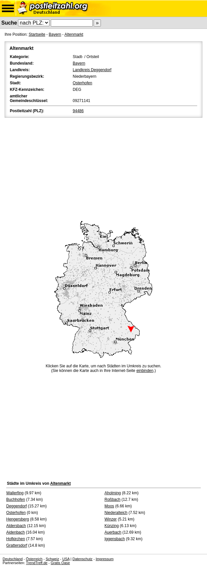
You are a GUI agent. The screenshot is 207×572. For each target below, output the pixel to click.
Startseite (36, 34)
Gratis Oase (60, 563)
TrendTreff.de (36, 563)
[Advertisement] (103, 168)
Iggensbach (114, 539)
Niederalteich (115, 512)
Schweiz (52, 559)
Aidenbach (15, 532)
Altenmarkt (74, 34)
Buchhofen (15, 499)
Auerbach (112, 532)
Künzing (111, 525)
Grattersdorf (16, 545)
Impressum (104, 559)
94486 (78, 111)
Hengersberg (17, 519)
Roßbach (112, 499)
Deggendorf (16, 506)
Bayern (55, 34)
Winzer (110, 519)
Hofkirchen (15, 539)
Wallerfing (15, 493)
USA (65, 559)
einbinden (144, 370)
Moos (109, 506)
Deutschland (13, 559)
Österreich (34, 559)
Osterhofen (82, 83)
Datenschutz (82, 559)
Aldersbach (16, 525)
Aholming (112, 493)
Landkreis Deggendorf (92, 70)
